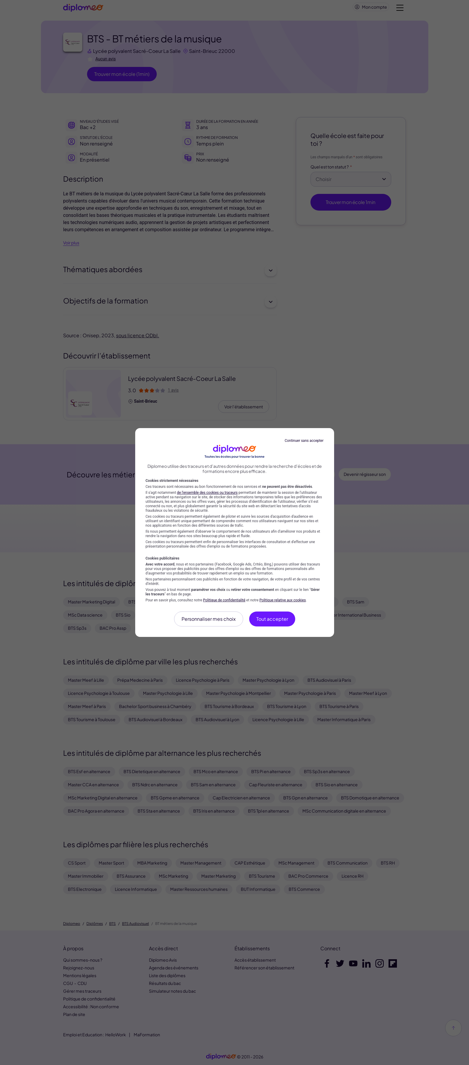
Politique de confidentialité (224, 600)
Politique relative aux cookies (282, 600)
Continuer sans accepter (304, 441)
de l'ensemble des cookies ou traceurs (207, 493)
